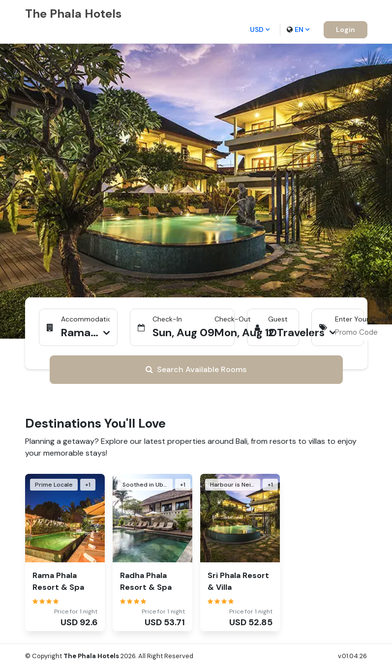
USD (260, 29)
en (298, 29)
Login (345, 29)
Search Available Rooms (196, 369)
